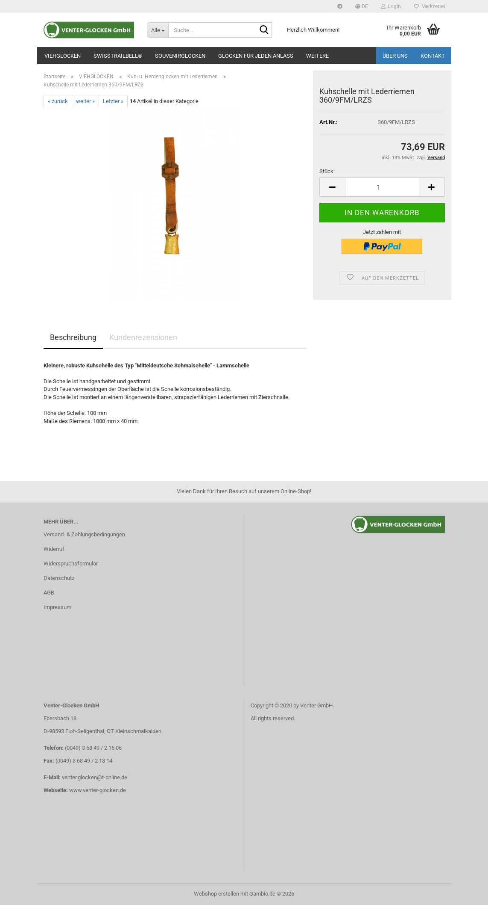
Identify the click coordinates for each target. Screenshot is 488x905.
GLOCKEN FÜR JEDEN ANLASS (255, 56)
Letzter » (113, 101)
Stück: (327, 171)
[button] (361, 6)
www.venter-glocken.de (97, 790)
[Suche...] (157, 30)
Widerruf (54, 549)
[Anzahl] (382, 187)
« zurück (58, 101)
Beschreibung (73, 337)
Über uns (395, 56)
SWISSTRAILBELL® (118, 56)
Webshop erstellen (216, 893)
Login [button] (391, 6)
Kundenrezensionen (143, 337)
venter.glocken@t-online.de (94, 777)
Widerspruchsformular (71, 563)
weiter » (85, 101)
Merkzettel (429, 6)
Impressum (57, 607)
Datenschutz (59, 578)
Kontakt (433, 56)
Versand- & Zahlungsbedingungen (84, 534)
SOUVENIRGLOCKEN (180, 56)
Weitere (317, 56)
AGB (49, 592)
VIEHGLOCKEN (62, 56)
